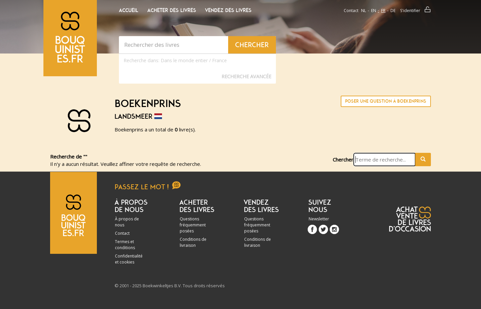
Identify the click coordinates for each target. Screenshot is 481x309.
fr (383, 10)
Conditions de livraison (193, 242)
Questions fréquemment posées (193, 225)
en (373, 10)
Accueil (128, 10)
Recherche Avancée (246, 76)
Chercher (343, 159)
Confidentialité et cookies (129, 259)
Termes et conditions (125, 244)
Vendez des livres (228, 10)
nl (363, 10)
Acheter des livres (171, 10)
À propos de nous (127, 222)
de (392, 10)
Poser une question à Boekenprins (385, 101)
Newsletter (319, 219)
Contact (351, 10)
